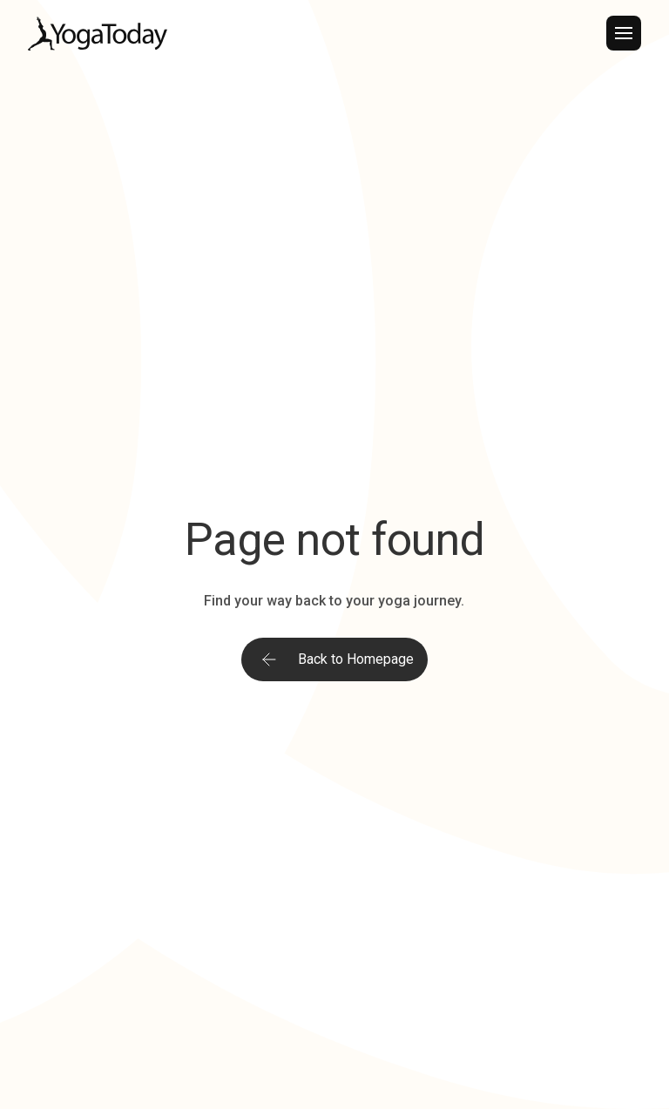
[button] (623, 33)
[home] (97, 34)
